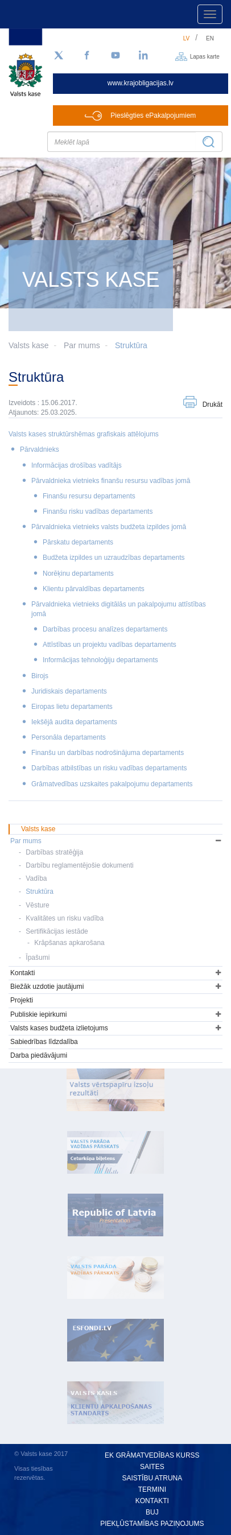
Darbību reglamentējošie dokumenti (79, 865)
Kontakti (22, 973)
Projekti (21, 1000)
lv (186, 38)
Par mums (82, 345)
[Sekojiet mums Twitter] (58, 56)
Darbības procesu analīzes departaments (105, 629)
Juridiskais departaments (69, 691)
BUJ (152, 1512)
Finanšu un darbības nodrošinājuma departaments (107, 753)
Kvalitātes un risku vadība (65, 918)
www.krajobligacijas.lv (141, 83)
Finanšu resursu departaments (89, 496)
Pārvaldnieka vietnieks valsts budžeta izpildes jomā (108, 527)
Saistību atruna (152, 1478)
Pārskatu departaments (78, 542)
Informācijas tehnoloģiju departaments (100, 660)
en (210, 38)
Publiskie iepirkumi (38, 1014)
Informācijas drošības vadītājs (76, 465)
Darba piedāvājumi (38, 1055)
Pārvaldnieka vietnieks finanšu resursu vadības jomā (110, 481)
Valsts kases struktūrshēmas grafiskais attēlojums (84, 434)
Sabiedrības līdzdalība (44, 1042)
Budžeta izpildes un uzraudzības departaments (114, 558)
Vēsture (37, 905)
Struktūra (131, 345)
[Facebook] (87, 56)
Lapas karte (205, 56)
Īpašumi (38, 958)
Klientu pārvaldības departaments (94, 589)
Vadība (36, 878)
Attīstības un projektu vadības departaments (109, 645)
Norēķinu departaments (78, 573)
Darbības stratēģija (54, 852)
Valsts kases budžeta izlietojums (59, 1028)
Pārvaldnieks (39, 449)
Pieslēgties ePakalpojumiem (153, 115)
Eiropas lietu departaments (72, 707)
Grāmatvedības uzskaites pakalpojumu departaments (111, 784)
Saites (152, 1467)
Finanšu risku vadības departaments (97, 511)
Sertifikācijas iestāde (57, 931)
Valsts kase (38, 829)
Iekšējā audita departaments (74, 722)
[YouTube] (115, 56)
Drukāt (212, 404)
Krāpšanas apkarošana (69, 943)
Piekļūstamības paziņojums (152, 1524)
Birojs (39, 676)
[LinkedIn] (144, 56)
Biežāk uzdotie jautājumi (47, 987)
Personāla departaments (68, 737)
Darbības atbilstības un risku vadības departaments (109, 768)
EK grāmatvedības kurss (152, 1455)
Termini (152, 1489)
